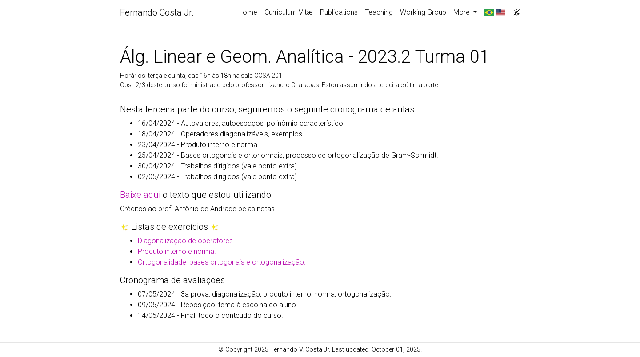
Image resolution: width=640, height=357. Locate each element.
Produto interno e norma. (177, 251)
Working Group (423, 12)
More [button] (462, 12)
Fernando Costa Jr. (157, 12)
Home (247, 12)
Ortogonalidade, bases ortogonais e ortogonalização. (222, 262)
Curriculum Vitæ (288, 12)
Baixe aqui (140, 194)
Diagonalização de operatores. (186, 241)
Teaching (379, 12)
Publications (339, 12)
